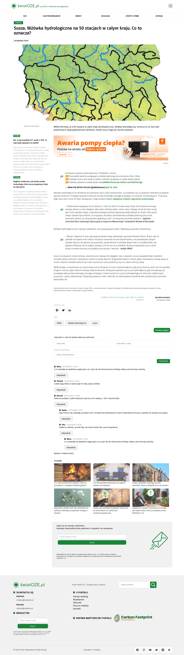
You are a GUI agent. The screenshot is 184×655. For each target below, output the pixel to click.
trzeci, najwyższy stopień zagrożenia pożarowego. (130, 199)
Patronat (77, 602)
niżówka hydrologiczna (77, 323)
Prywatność (88, 650)
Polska (18, 22)
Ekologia (105, 16)
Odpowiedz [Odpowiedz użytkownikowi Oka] (65, 433)
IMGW (59, 323)
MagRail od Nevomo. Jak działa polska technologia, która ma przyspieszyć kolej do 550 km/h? (30, 184)
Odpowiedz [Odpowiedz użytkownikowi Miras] (61, 375)
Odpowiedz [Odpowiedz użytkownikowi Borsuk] (61, 404)
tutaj (64, 558)
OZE (25, 16)
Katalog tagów (162, 330)
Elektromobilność (51, 16)
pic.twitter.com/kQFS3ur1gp (129, 182)
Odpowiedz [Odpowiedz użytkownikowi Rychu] (65, 419)
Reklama (97, 650)
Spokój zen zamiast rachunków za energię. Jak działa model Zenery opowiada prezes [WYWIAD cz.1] (149, 510)
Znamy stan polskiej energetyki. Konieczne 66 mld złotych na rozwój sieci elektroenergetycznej (110, 510)
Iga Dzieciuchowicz (162, 297)
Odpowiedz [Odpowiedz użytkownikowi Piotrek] (61, 390)
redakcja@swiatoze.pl (24, 600)
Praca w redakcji (80, 605)
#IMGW (107, 182)
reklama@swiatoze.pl (24, 608)
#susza (113, 182)
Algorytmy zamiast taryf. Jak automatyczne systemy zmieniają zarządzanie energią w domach (71, 510)
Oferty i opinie (132, 16)
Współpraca (78, 599)
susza (95, 323)
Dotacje (159, 16)
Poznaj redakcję (80, 596)
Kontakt (77, 609)
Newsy (78, 16)
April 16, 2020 (111, 187)
